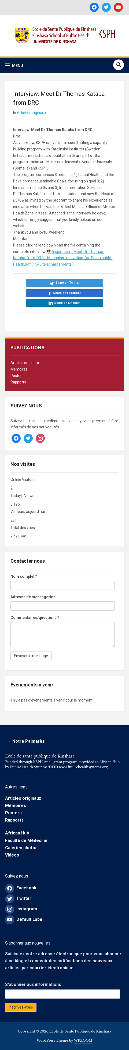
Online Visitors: (23, 479)
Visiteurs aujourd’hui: (28, 511)
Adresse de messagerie (33, 597)
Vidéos (12, 855)
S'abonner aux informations (33, 984)
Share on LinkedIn (67, 303)
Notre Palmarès (28, 741)
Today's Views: (23, 496)
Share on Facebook (67, 293)
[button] (14, 65)
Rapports (18, 382)
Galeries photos (21, 847)
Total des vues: (23, 528)
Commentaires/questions (34, 617)
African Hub (17, 833)
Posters (17, 376)
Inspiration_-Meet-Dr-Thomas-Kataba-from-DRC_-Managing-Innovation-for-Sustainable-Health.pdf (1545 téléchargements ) (62, 258)
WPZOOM (83, 1040)
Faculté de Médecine (26, 840)
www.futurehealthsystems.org (83, 767)
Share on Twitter (67, 282)
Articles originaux (25, 363)
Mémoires (19, 369)
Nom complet (23, 576)
